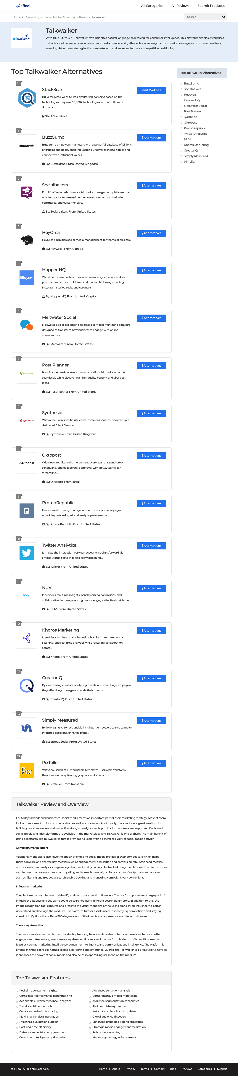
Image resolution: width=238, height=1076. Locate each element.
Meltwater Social (59, 316)
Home (17, 17)
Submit (222, 1066)
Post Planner (55, 363)
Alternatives (151, 137)
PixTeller (50, 759)
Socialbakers (55, 184)
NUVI (47, 585)
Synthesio (52, 411)
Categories (205, 1066)
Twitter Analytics (59, 543)
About (116, 1066)
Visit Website (151, 90)
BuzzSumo (53, 136)
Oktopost (51, 453)
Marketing (32, 17)
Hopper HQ (53, 268)
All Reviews (180, 6)
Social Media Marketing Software (65, 17)
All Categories (152, 6)
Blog (173, 1066)
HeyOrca (51, 231)
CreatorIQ (52, 675)
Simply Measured (60, 717)
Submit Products (210, 6)
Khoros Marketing (60, 627)
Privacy (130, 1066)
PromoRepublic (58, 500)
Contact (159, 1066)
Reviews (187, 1066)
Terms (145, 1066)
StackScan (52, 89)
